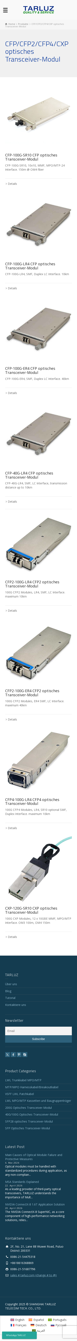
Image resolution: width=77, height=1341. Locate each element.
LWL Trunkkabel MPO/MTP (23, 1080)
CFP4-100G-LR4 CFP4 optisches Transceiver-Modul (32, 801)
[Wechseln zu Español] (36, 1320)
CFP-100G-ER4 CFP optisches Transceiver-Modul (30, 370)
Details (12, 184)
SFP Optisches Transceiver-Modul (27, 1128)
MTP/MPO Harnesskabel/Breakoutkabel (31, 1087)
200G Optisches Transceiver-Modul (28, 1108)
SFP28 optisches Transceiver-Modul (29, 1121)
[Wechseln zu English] (17, 1320)
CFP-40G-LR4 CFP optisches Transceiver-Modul (29, 475)
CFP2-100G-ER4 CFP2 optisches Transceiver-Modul (32, 692)
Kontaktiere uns (15, 1005)
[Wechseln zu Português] (57, 1320)
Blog (8, 991)
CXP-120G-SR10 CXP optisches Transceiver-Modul (31, 910)
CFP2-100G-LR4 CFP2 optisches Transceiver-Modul (32, 583)
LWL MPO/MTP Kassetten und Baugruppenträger (38, 1101)
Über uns (11, 984)
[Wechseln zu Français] (19, 1325)
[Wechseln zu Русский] (59, 1325)
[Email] (38, 1031)
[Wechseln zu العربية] (38, 1330)
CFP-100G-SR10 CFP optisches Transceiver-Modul (31, 157)
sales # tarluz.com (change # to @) (33, 1275)
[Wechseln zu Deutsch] (39, 1325)
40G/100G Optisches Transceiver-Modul (31, 1114)
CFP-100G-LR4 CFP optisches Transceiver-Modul (30, 265)
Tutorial (10, 998)
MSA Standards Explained (22, 1182)
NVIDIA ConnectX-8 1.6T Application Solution (35, 1204)
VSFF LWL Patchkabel (19, 1094)
